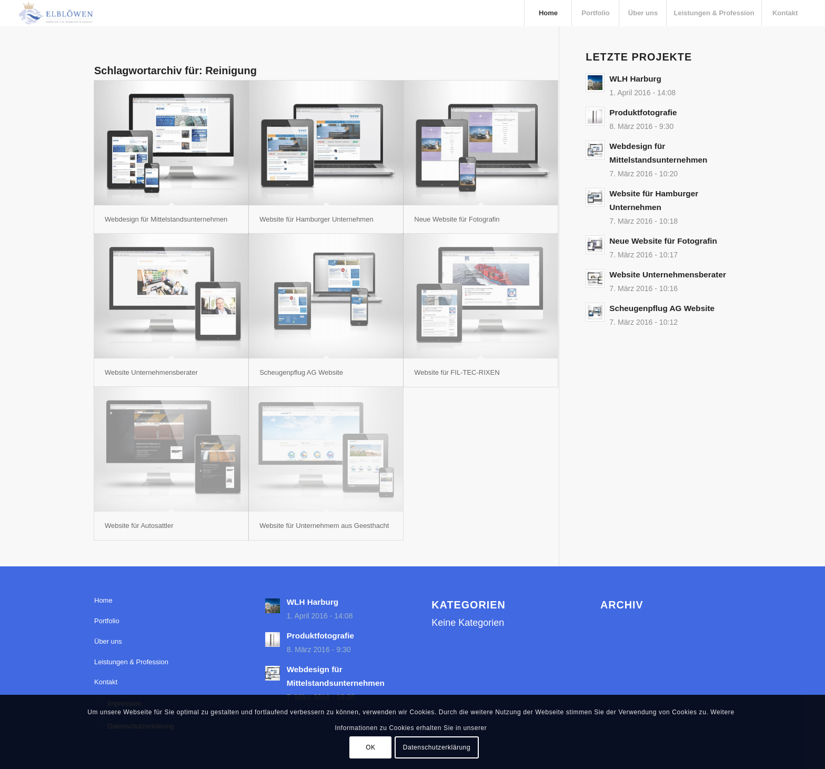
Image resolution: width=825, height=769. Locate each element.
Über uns (108, 641)
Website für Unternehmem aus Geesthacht (324, 526)
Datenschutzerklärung (437, 747)
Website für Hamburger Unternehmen (316, 219)
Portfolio (106, 621)
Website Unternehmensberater (151, 372)
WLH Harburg (635, 78)
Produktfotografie (643, 112)
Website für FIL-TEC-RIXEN (456, 372)
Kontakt (105, 682)
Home (103, 600)
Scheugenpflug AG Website (301, 372)
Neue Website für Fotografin (456, 219)
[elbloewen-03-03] (55, 13)
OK (371, 747)
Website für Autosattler (139, 526)
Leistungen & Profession (131, 662)
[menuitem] (547, 13)
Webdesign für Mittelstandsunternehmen (166, 219)
